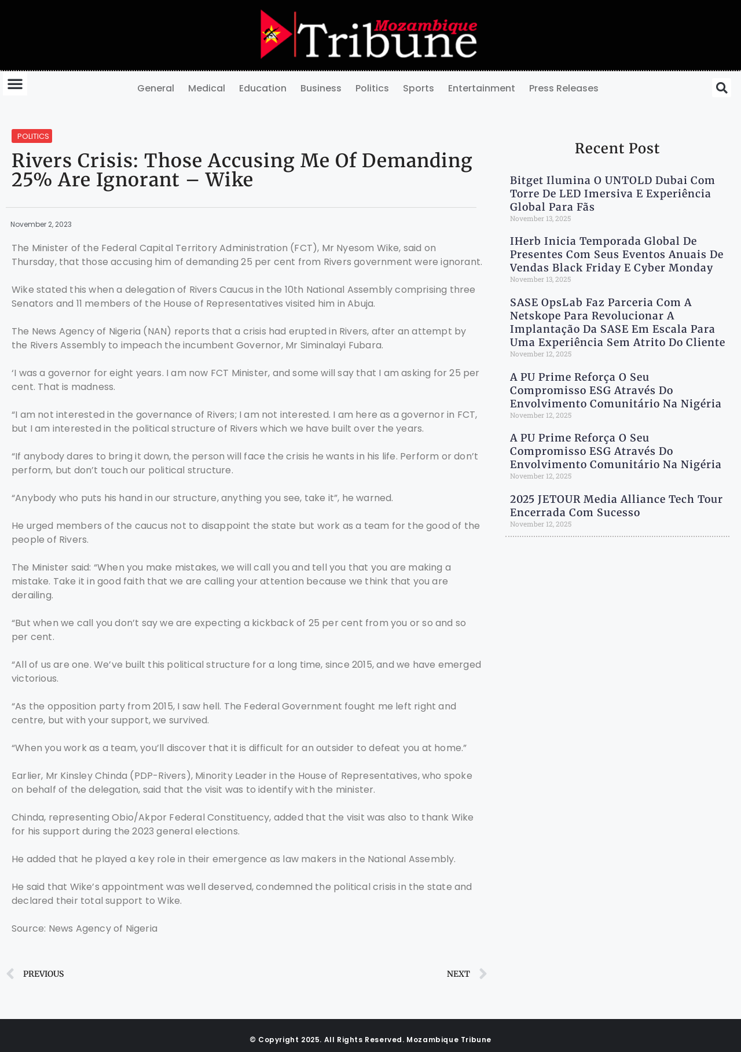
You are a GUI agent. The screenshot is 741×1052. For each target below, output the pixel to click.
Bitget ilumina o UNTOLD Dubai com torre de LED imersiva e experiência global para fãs (613, 194)
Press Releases (564, 88)
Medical (206, 88)
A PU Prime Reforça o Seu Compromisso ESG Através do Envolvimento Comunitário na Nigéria (616, 390)
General (155, 88)
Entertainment (481, 88)
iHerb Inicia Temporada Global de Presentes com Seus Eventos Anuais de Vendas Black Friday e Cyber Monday (617, 254)
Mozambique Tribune (448, 1039)
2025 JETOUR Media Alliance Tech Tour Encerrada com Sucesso (616, 506)
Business (321, 88)
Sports (418, 88)
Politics (372, 88)
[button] (15, 83)
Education (263, 88)
